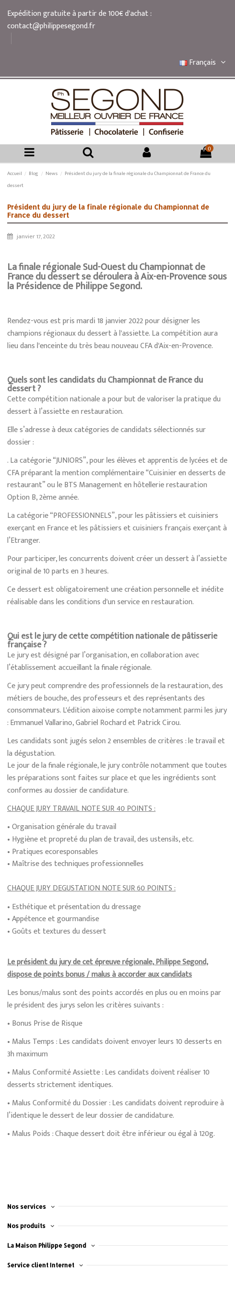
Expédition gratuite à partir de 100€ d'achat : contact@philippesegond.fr (79, 20)
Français (203, 62)
